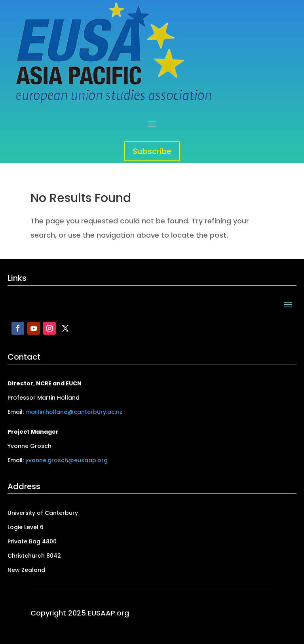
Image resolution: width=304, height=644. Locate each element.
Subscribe (152, 151)
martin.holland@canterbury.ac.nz (73, 412)
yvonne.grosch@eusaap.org (66, 460)
